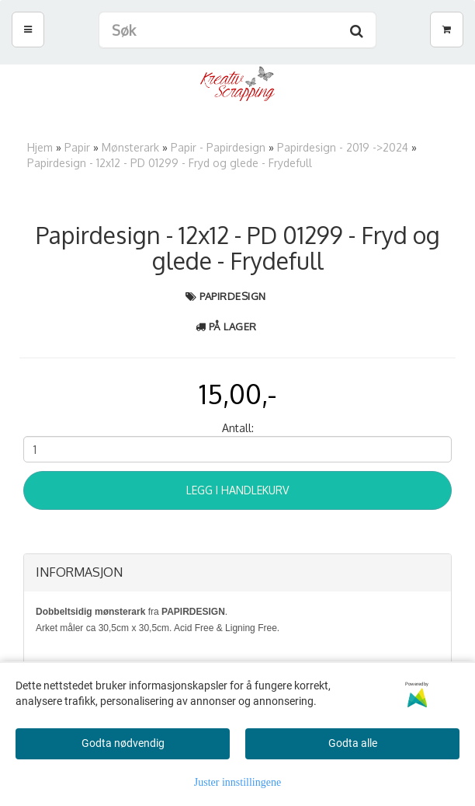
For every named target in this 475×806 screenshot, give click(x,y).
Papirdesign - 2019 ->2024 (342, 147)
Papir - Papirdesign (218, 147)
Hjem (40, 147)
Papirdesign (232, 296)
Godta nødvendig (123, 743)
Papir (77, 147)
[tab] (237, 572)
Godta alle (352, 743)
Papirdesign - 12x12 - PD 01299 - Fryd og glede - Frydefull (169, 162)
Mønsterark (130, 147)
